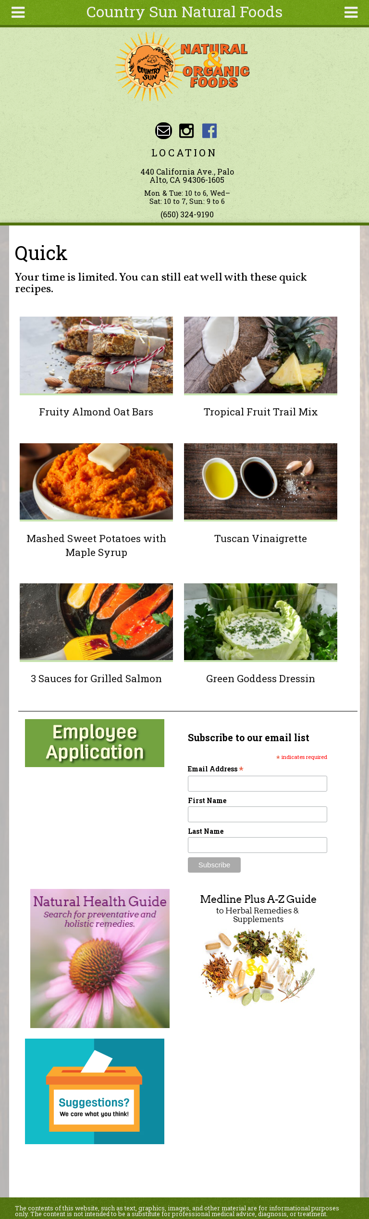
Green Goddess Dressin (260, 678)
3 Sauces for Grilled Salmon (96, 678)
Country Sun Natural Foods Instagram (186, 130)
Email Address (216, 768)
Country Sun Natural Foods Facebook (209, 130)
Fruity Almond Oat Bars (96, 411)
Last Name (205, 831)
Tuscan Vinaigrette (260, 538)
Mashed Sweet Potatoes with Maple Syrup (96, 545)
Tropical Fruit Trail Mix (261, 411)
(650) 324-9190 (187, 214)
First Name (207, 800)
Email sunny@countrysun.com (163, 130)
